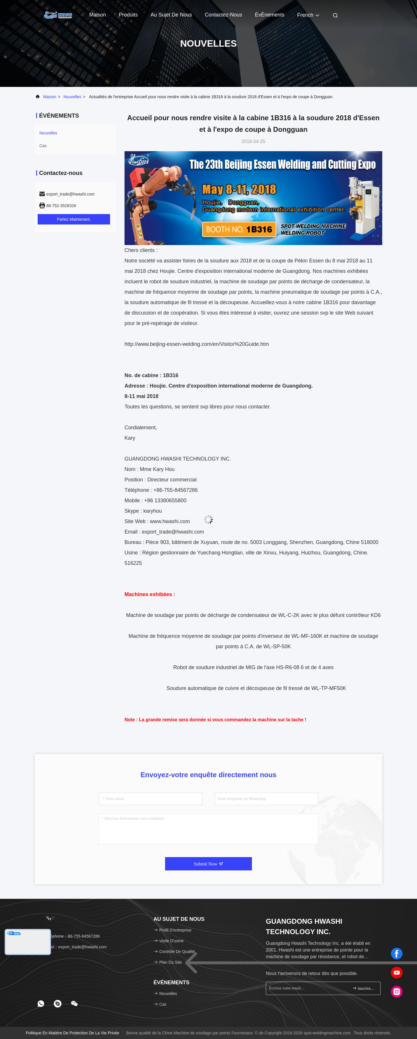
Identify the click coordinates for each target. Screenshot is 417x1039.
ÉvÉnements (269, 15)
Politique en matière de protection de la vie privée (72, 1033)
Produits (128, 15)
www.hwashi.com (170, 521)
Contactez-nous (223, 15)
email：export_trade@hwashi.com (73, 947)
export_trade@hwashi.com (173, 532)
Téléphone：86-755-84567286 (69, 936)
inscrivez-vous (364, 988)
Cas (43, 145)
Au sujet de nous (171, 15)
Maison (97, 15)
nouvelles (72, 96)
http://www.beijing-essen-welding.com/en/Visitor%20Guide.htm (197, 344)
